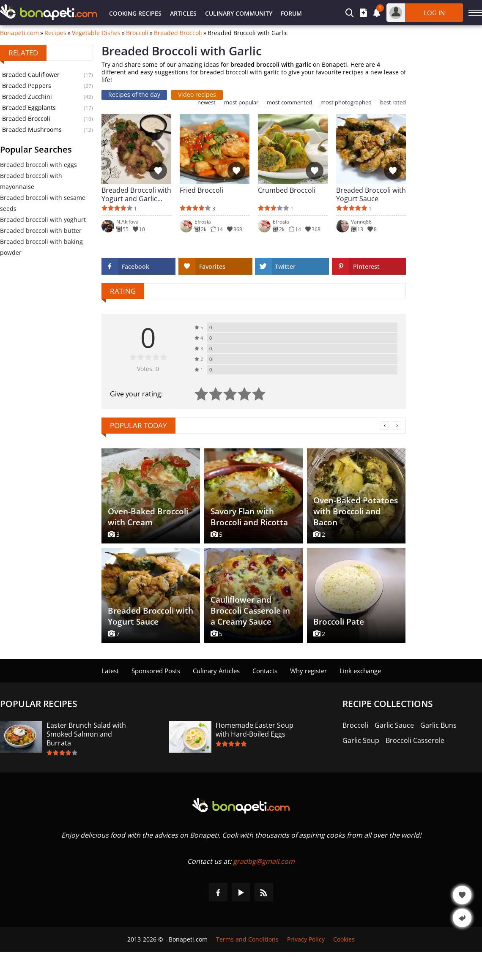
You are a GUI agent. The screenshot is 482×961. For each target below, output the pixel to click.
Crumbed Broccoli (286, 190)
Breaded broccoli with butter (41, 231)
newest (206, 102)
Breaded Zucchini (27, 97)
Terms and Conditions (247, 939)
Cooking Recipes (135, 13)
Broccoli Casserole (415, 740)
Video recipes (197, 94)
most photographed (346, 102)
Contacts (264, 670)
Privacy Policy (306, 939)
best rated (393, 102)
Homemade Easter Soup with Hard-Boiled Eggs (254, 730)
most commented (289, 102)
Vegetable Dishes (96, 33)
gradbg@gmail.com (264, 861)
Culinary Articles (216, 670)
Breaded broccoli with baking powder (41, 247)
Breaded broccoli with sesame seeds (42, 203)
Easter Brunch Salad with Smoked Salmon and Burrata (86, 734)
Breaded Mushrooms (32, 130)
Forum (291, 13)
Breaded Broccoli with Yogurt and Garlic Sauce (136, 194)
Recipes (55, 33)
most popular (241, 102)
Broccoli (137, 33)
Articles (183, 13)
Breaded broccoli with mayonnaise (31, 181)
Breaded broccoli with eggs (38, 165)
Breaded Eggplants (29, 108)
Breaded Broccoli (178, 33)
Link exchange (360, 670)
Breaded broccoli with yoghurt (43, 220)
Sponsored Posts (155, 670)
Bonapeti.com (19, 33)
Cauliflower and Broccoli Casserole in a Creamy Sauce (250, 610)
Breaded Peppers (26, 86)
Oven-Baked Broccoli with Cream (148, 517)
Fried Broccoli (201, 190)
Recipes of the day (134, 94)
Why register (308, 670)
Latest (110, 670)
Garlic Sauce (394, 725)
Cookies (344, 939)
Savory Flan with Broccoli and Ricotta (249, 517)
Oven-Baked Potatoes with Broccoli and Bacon (355, 511)
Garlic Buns (438, 725)
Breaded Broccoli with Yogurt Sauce (371, 194)
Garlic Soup (360, 740)
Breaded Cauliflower (31, 75)
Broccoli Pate (338, 621)
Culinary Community (238, 13)
